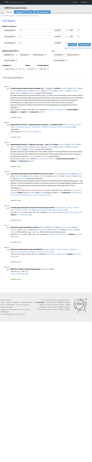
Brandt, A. (64, 88)
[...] (59, 156)
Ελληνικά (60, 302)
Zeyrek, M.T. (62, 91)
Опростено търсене (85, 48)
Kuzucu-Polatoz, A (16, 210)
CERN (14, 2)
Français (48, 305)
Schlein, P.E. (50, 91)
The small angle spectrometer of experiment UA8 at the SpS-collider (32, 208)
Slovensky (47, 309)
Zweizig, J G (53, 127)
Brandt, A (66, 125)
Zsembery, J (68, 127)
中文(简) (60, 309)
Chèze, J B (61, 127)
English (67, 302)
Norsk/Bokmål (52, 307)
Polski (60, 307)
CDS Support (4, 312)
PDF (19, 112)
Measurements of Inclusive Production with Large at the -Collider (34, 144)
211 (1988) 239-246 (57, 254)
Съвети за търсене (70, 48)
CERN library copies (26, 215)
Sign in (75, 2)
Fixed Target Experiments (22, 15)
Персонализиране (42, 12)
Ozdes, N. (38, 91)
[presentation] (45, 88)
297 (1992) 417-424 (58, 234)
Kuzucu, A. (13, 91)
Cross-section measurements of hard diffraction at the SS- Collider (31, 174)
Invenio (10, 307)
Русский (40, 309)
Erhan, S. (75, 88)
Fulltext (12, 274)
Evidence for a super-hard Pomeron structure (24, 227)
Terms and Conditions (22, 305)
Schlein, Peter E (37, 127)
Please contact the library (33, 195)
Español (42, 305)
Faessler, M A (45, 269)
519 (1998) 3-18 (32, 132)
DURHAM (42, 112)
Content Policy (10, 305)
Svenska (54, 309)
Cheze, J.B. (19, 93)
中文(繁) (67, 309)
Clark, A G (48, 252)
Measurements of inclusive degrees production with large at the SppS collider (36, 125)
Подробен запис (15, 117)
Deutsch (54, 302)
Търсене (9, 12)
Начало (3, 15)
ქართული (43, 307)
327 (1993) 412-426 (65, 212)
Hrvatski (55, 305)
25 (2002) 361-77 (57, 110)
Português (66, 307)
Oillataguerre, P (35, 210)
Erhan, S (72, 125)
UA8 (30, 15)
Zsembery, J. (31, 93)
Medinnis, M (21, 127)
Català (48, 302)
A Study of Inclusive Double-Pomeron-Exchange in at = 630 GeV (35, 88)
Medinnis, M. (26, 91)
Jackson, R (76, 208)
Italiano (61, 305)
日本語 (67, 305)
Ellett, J (64, 208)
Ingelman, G (73, 249)
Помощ (29, 12)
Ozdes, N (28, 127)
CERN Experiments (10, 15)
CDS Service (13, 309)
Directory (84, 2)
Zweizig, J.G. (75, 91)
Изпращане (20, 12)
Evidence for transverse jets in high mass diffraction (26, 249)
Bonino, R (47, 249)
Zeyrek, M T (46, 127)
